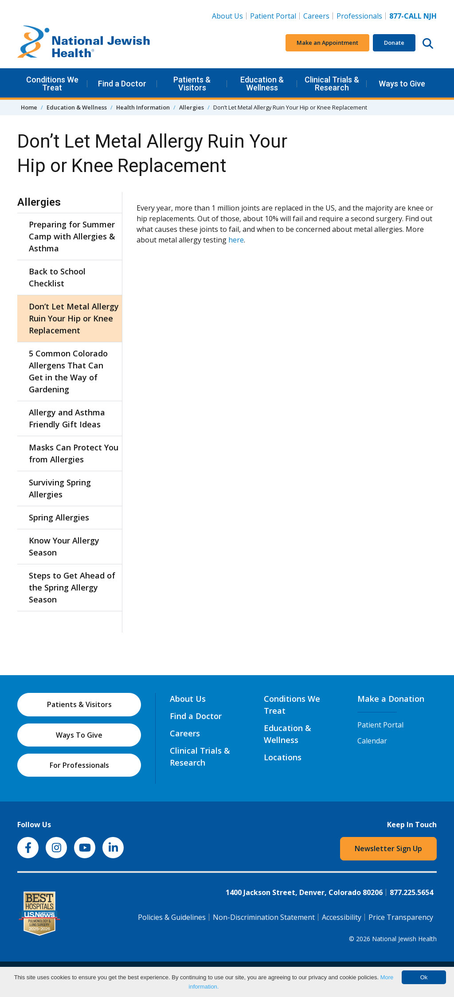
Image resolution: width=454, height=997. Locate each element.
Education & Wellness (262, 83)
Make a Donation (390, 698)
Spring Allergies (59, 517)
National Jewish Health (404, 938)
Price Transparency (400, 917)
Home (29, 107)
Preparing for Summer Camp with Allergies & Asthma (72, 236)
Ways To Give (79, 735)
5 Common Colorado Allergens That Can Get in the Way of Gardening (68, 371)
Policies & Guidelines (172, 917)
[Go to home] (83, 43)
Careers (318, 15)
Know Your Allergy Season (64, 546)
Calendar (372, 741)
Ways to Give (402, 83)
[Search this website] (428, 43)
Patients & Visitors (192, 83)
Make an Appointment (327, 43)
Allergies (191, 107)
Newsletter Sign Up (388, 848)
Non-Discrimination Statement (264, 917)
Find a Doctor (122, 83)
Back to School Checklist (57, 277)
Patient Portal (273, 16)
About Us (227, 16)
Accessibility (341, 917)
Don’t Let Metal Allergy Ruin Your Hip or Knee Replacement (74, 318)
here (236, 240)
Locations (282, 757)
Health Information (143, 107)
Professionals (359, 16)
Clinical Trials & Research (332, 83)
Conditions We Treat (52, 83)
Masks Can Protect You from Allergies (73, 453)
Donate (394, 43)
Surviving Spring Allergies (60, 488)
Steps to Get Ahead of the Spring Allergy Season (72, 587)
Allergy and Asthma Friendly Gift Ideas (67, 418)
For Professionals (79, 765)
